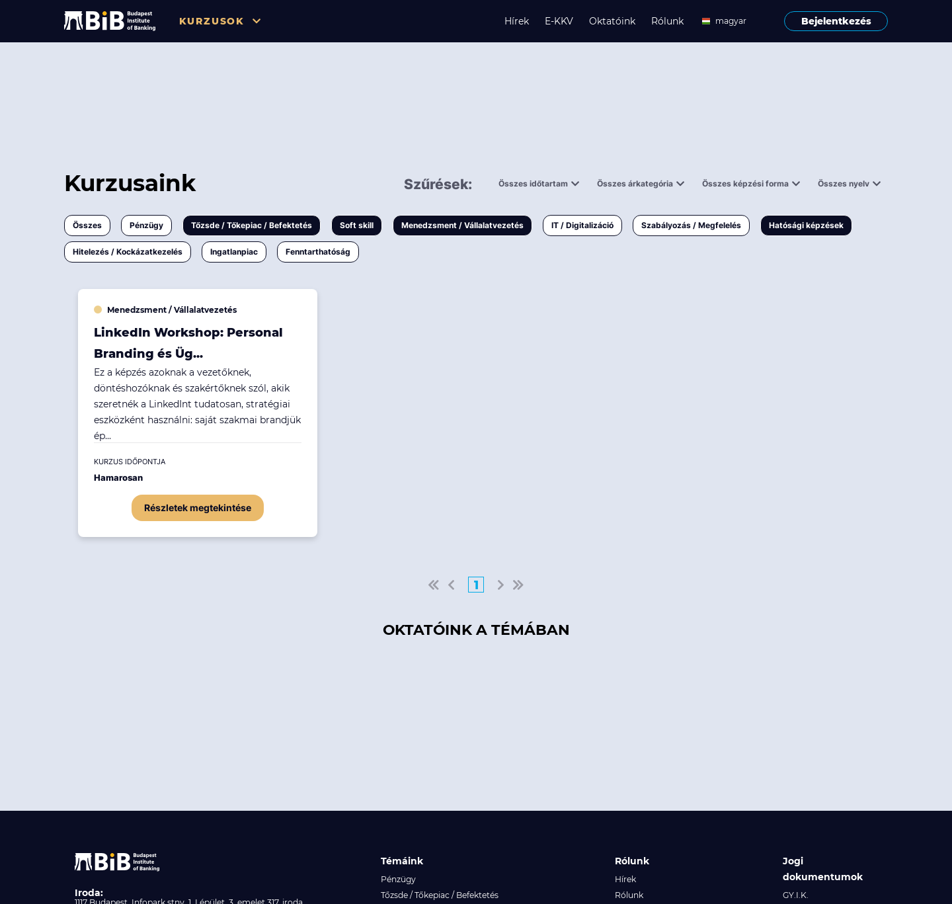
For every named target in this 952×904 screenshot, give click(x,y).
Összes (87, 225)
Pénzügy (146, 225)
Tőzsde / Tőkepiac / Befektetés (251, 225)
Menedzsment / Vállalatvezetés (462, 225)
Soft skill (357, 225)
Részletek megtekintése (197, 507)
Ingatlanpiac (234, 252)
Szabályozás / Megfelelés (691, 225)
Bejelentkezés (836, 21)
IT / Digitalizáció (582, 225)
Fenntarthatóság (318, 252)
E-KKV (559, 21)
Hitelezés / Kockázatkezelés (127, 252)
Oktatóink (612, 21)
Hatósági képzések (806, 225)
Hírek (516, 21)
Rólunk (667, 21)
